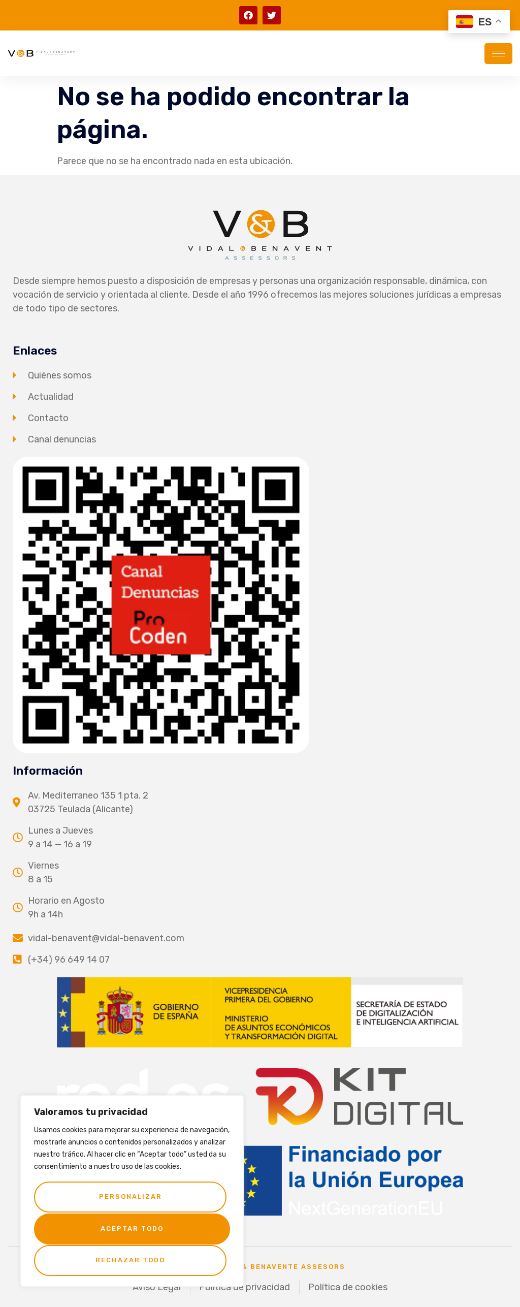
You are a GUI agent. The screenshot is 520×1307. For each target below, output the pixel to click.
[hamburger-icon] (498, 53)
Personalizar (130, 1198)
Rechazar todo (130, 1229)
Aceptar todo (132, 1260)
